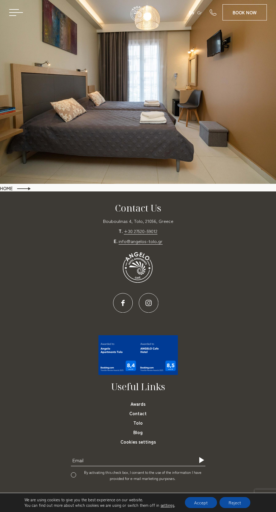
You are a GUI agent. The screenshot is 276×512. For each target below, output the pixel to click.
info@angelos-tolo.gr (141, 241)
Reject (235, 502)
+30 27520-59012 (140, 231)
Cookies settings (138, 441)
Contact (138, 413)
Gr (199, 12)
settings (167, 505)
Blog (138, 432)
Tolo (138, 422)
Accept (201, 502)
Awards (138, 404)
